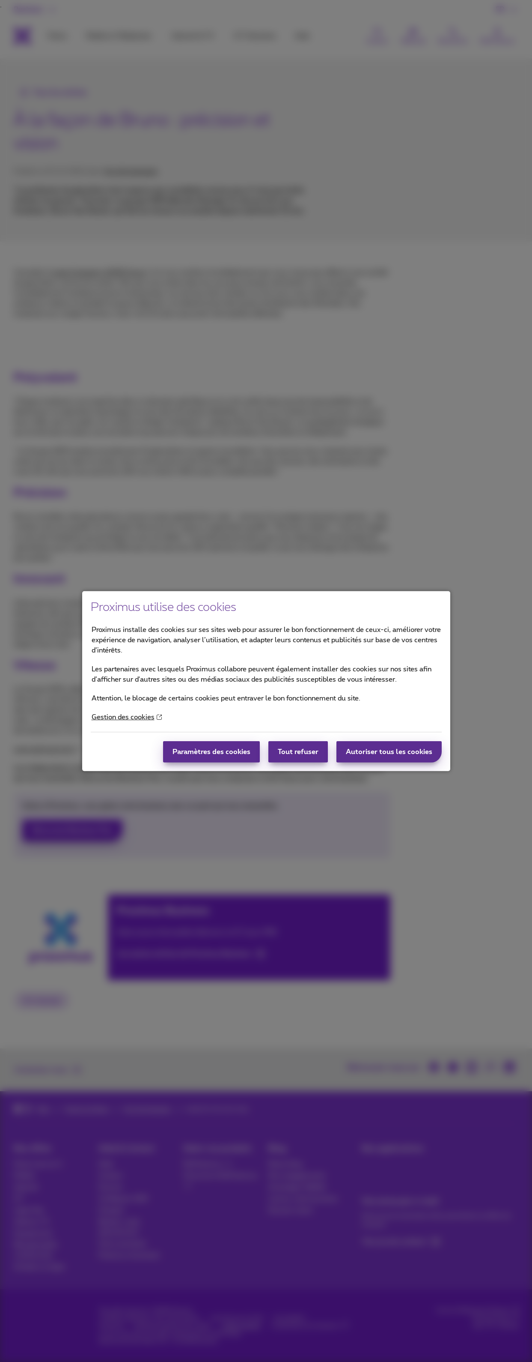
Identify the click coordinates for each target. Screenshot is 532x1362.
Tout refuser (298, 751)
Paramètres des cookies (211, 751)
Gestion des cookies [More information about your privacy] (127, 717)
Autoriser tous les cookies (389, 751)
